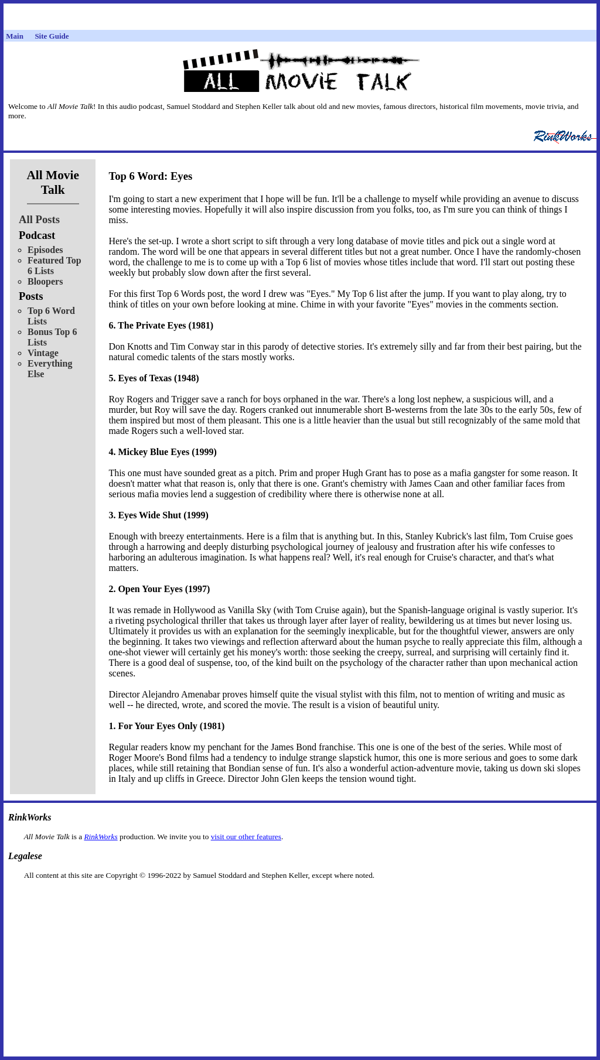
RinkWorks (100, 836)
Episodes (45, 250)
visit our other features (246, 836)
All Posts (39, 219)
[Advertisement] (300, 898)
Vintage (43, 353)
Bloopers (45, 281)
